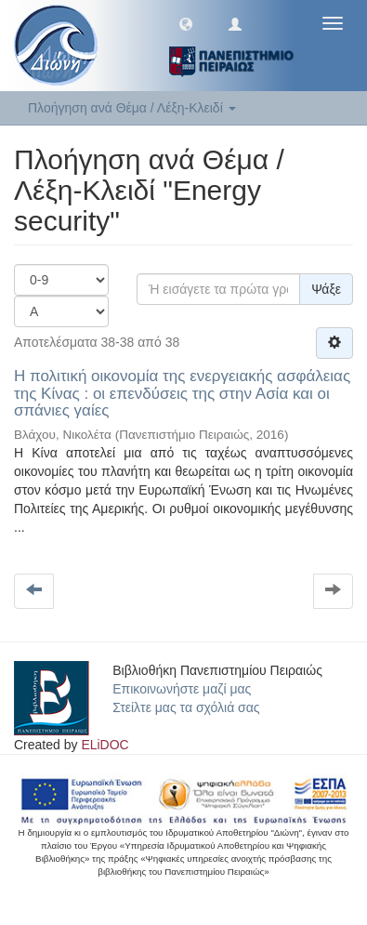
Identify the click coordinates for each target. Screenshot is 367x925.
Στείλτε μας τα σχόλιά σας (185, 707)
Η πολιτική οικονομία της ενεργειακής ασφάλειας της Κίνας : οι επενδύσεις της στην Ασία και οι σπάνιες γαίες (182, 393)
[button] (186, 23)
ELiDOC (104, 744)
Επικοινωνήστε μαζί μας (181, 688)
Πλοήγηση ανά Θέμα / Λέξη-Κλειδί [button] (132, 107)
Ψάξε (326, 289)
